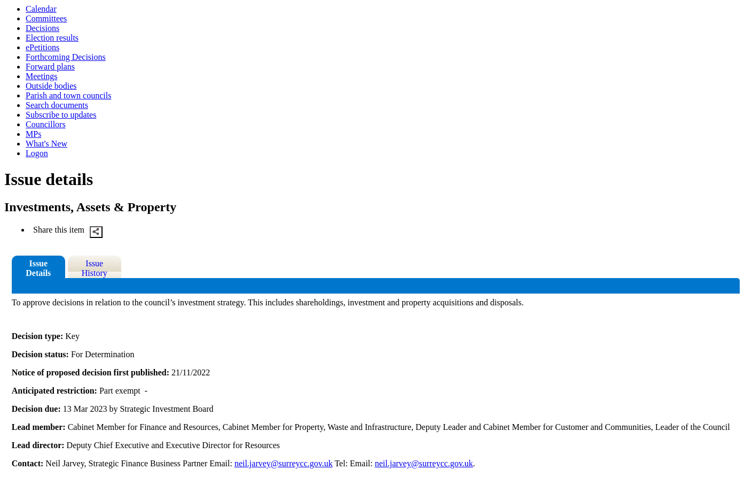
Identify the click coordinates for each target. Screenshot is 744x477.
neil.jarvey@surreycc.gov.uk (283, 463)
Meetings (42, 76)
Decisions (42, 28)
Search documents (57, 105)
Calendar (41, 8)
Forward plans (50, 66)
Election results (52, 37)
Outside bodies (51, 85)
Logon (37, 153)
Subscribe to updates (61, 114)
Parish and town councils (68, 95)
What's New (46, 143)
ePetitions (42, 47)
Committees (46, 18)
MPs (33, 134)
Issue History (94, 268)
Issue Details (38, 268)
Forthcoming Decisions (66, 56)
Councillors (46, 124)
